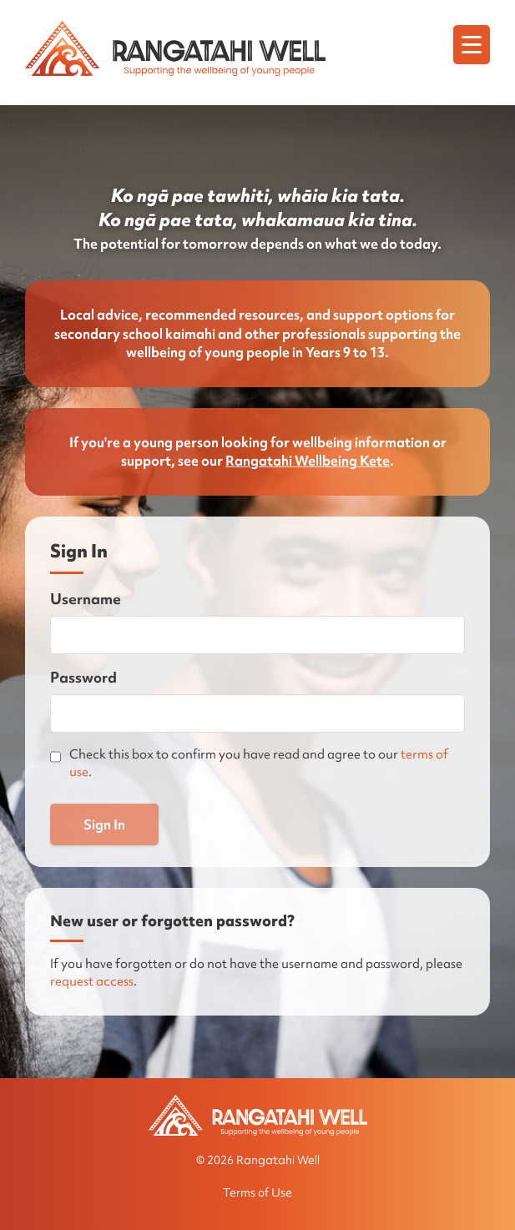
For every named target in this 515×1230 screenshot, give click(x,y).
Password (83, 677)
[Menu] (471, 44)
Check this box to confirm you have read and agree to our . (258, 763)
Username (85, 598)
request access (92, 981)
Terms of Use (257, 1192)
